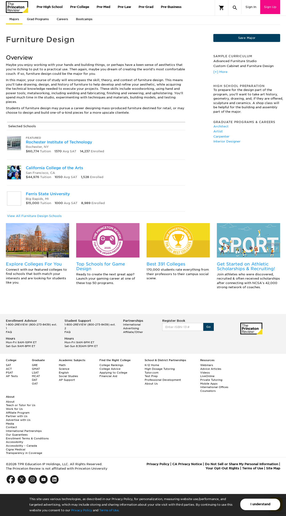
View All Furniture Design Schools (34, 216)
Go (208, 327)
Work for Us (14, 409)
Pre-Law (124, 7)
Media (10, 423)
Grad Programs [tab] (38, 19)
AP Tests (12, 376)
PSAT (9, 372)
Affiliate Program (18, 412)
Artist (218, 131)
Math (62, 365)
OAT (35, 383)
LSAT (35, 372)
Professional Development (163, 379)
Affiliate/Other (133, 332)
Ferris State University (48, 194)
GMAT (36, 368)
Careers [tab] (62, 19)
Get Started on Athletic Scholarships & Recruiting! (246, 266)
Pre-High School (50, 7)
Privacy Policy (81, 510)
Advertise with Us (18, 420)
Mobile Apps (209, 383)
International (132, 324)
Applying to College (113, 372)
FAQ (9, 332)
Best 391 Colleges (166, 264)
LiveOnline (207, 376)
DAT (34, 379)
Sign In (250, 7)
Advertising (131, 328)
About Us (151, 383)
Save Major (247, 38)
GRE (35, 365)
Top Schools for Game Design (100, 266)
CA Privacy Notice (187, 464)
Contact (11, 427)
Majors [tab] (14, 19)
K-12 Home (152, 365)
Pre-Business (171, 7)
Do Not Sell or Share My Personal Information (241, 464)
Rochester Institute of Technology (59, 142)
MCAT (36, 376)
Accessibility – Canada (21, 445)
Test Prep (151, 376)
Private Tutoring (211, 379)
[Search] (234, 7)
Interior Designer (227, 141)
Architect (221, 126)
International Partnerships (24, 431)
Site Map (273, 468)
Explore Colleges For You (34, 264)
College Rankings (111, 365)
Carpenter (221, 136)
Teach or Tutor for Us (20, 405)
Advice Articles (210, 368)
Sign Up (270, 7)
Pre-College (79, 7)
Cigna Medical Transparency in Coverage (24, 451)
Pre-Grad (146, 7)
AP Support (67, 379)
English (64, 372)
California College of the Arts (54, 168)
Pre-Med (103, 7)
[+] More (220, 72)
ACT (9, 368)
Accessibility (14, 442)
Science (64, 368)
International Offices (214, 387)
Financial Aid (108, 376)
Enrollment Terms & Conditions (27, 438)
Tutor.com (151, 372)
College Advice (109, 368)
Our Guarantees (17, 434)
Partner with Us (16, 416)
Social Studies (68, 376)
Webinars (206, 365)
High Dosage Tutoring (160, 368)
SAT (8, 365)
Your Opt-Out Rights (222, 468)
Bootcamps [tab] (84, 19)
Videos (205, 372)
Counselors (208, 391)
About (10, 401)
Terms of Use (108, 510)
